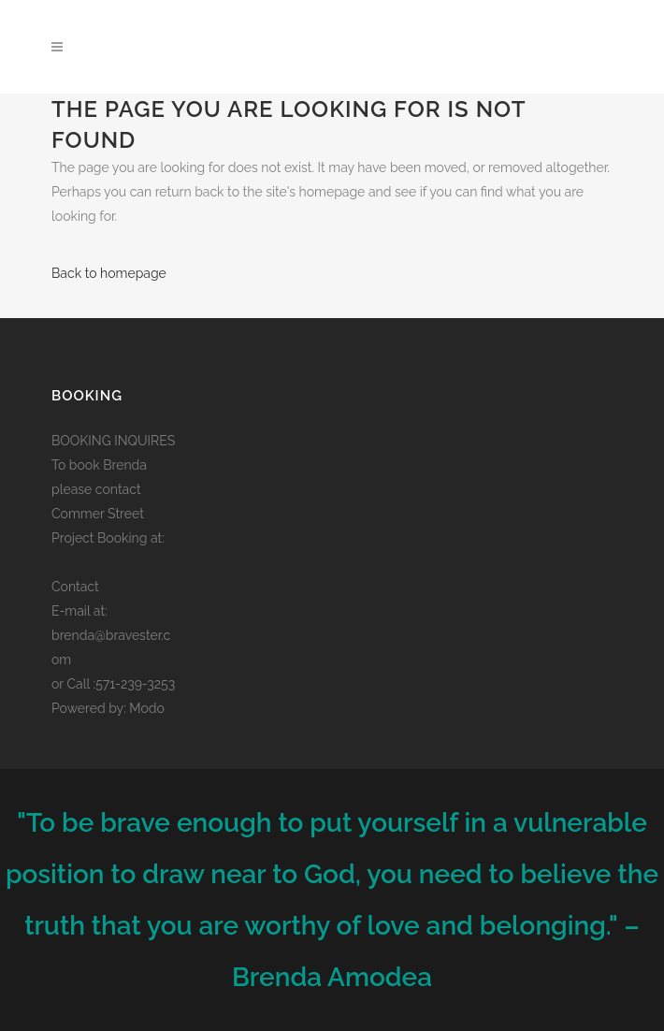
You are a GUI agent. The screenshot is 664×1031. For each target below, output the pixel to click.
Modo (147, 708)
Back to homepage (108, 273)
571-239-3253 (135, 683)
